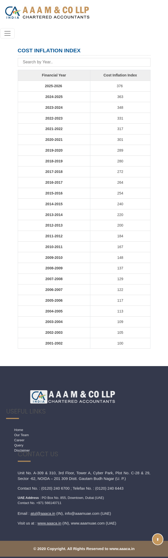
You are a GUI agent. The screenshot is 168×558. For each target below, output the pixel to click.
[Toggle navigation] (7, 33)
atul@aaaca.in (43, 484)
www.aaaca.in (49, 493)
